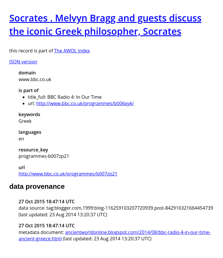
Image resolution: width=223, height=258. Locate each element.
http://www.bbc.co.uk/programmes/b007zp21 (68, 174)
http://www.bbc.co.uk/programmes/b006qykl (85, 103)
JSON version (23, 61)
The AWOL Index (72, 50)
